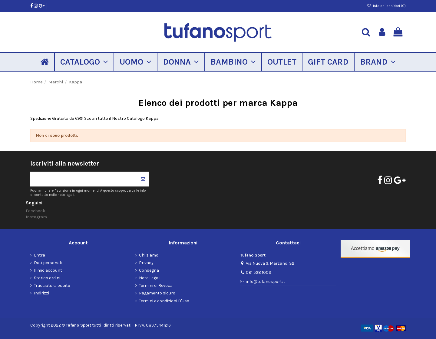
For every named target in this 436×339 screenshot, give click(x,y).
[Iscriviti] (143, 179)
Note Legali (149, 277)
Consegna (149, 270)
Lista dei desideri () (386, 6)
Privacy (146, 262)
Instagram (36, 217)
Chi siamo (148, 255)
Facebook (35, 210)
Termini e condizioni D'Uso (164, 301)
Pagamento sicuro (157, 293)
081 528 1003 (258, 272)
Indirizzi (41, 293)
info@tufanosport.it (265, 281)
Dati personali (48, 262)
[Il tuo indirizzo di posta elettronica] (83, 179)
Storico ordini (47, 277)
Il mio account (48, 270)
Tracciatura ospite (52, 285)
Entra (39, 255)
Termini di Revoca (156, 285)
